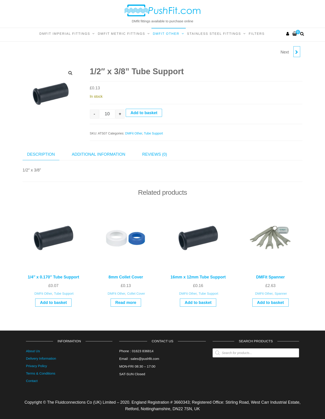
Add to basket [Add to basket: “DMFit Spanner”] (270, 302)
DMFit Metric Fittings (121, 33)
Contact (32, 381)
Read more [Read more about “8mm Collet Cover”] (125, 302)
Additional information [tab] (98, 154)
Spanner (281, 293)
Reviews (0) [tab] (154, 154)
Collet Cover (136, 293)
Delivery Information (41, 358)
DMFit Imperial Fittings (64, 33)
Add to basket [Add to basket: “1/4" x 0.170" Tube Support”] (53, 302)
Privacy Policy (36, 366)
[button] (70, 73)
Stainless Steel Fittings (214, 33)
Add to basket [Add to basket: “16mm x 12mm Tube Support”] (198, 302)
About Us (33, 351)
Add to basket (143, 113)
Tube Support (153, 133)
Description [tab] (41, 154)
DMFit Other (166, 33)
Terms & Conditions (40, 373)
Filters (257, 33)
